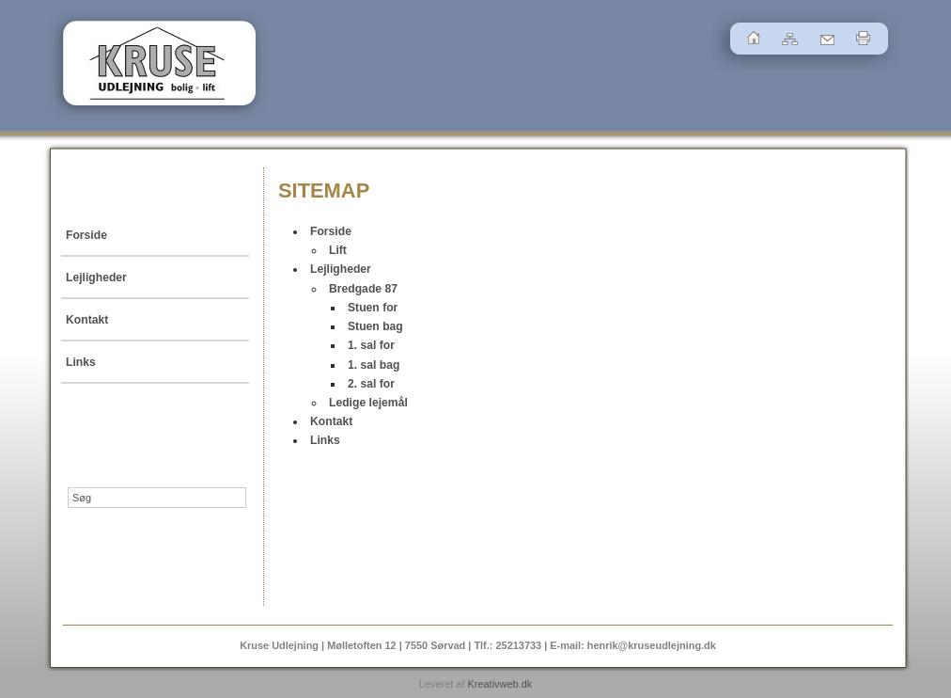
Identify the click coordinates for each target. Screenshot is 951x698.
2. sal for (371, 383)
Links (81, 362)
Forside (86, 235)
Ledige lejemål (368, 402)
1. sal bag (373, 365)
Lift (338, 250)
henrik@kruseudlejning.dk (651, 645)
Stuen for (373, 307)
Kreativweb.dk (499, 684)
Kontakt (87, 319)
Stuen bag (375, 326)
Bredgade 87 (363, 288)
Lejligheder (96, 277)
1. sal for (371, 345)
